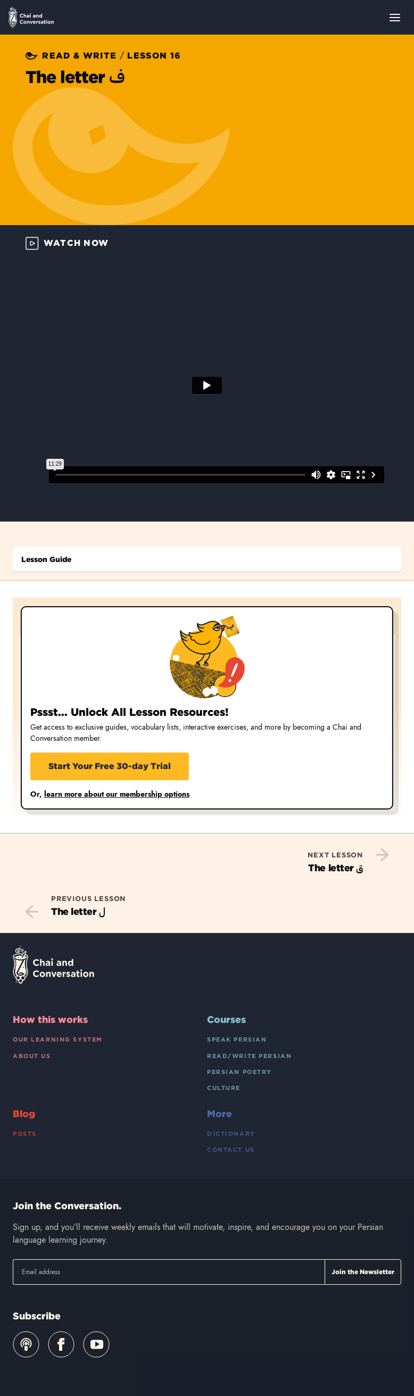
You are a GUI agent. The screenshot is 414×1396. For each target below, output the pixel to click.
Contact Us (231, 1149)
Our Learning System (58, 1039)
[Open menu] (394, 17)
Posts (25, 1133)
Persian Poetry (239, 1072)
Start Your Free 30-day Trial (109, 766)
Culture (224, 1088)
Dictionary (231, 1133)
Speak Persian (237, 1039)
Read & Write (79, 56)
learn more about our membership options (116, 794)
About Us (32, 1056)
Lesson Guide (46, 559)
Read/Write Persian (249, 1056)
